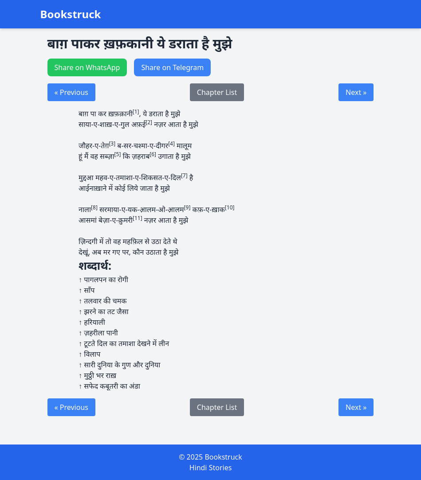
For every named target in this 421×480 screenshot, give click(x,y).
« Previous (71, 92)
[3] (112, 143)
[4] (171, 143)
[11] (137, 218)
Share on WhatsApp (87, 67)
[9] (187, 207)
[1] (136, 111)
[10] (230, 207)
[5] (117, 154)
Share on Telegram (172, 67)
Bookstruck (70, 14)
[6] (153, 154)
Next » (356, 92)
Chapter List (217, 92)
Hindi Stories (210, 467)
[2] (149, 122)
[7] (184, 175)
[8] (94, 207)
